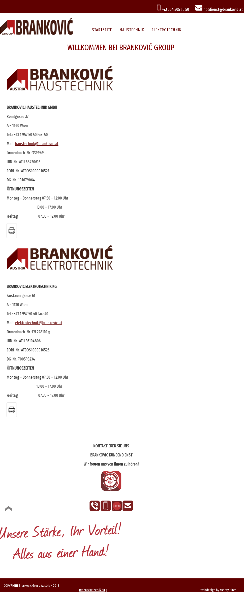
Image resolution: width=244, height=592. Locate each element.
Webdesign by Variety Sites (218, 590)
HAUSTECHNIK (132, 29)
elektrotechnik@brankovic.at (38, 322)
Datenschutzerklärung (93, 590)
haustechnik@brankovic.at (36, 143)
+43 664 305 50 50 (173, 9)
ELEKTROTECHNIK (166, 29)
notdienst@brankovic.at (219, 9)
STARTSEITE (102, 29)
